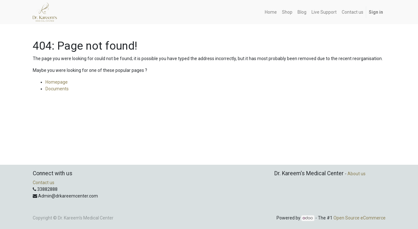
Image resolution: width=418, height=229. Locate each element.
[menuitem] (270, 12)
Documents (57, 88)
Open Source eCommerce (359, 217)
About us (356, 173)
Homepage (56, 82)
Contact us (43, 182)
